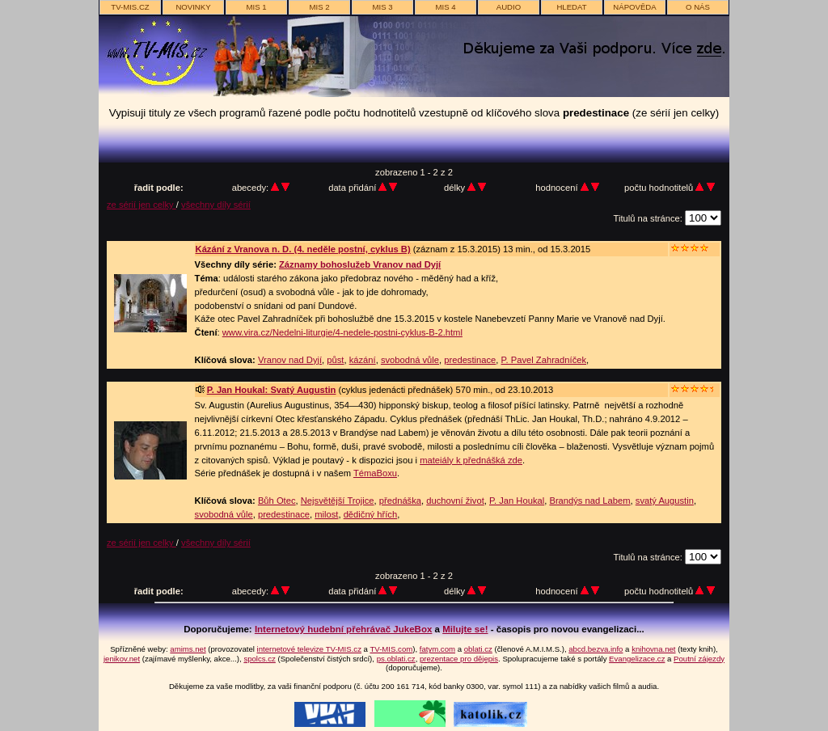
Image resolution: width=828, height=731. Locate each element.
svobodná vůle (410, 360)
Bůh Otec (277, 500)
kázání (362, 360)
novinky (192, 6)
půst (335, 360)
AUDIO (508, 6)
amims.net (187, 648)
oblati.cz (478, 648)
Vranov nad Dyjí (290, 360)
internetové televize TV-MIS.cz (309, 648)
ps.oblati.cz (396, 658)
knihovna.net (653, 648)
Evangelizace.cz (637, 658)
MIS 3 (382, 6)
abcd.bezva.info (595, 648)
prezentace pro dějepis (459, 658)
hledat (571, 6)
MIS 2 (319, 6)
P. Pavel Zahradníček (544, 360)
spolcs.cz (259, 658)
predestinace (470, 360)
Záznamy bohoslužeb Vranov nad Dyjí (360, 264)
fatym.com (437, 648)
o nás (698, 6)
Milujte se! (465, 629)
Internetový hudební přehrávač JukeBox (344, 629)
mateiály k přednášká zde (471, 460)
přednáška (400, 500)
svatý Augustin (665, 500)
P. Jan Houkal (516, 500)
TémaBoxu (375, 473)
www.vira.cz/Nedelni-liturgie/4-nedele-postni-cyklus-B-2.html (342, 332)
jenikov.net (122, 658)
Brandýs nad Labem (589, 500)
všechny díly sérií (216, 204)
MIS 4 (445, 6)
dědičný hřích (371, 514)
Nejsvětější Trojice (337, 500)
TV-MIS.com (391, 648)
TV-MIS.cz (130, 6)
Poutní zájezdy (699, 658)
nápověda (634, 6)
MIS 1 (256, 6)
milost (326, 514)
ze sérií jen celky (141, 204)
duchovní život (455, 500)
